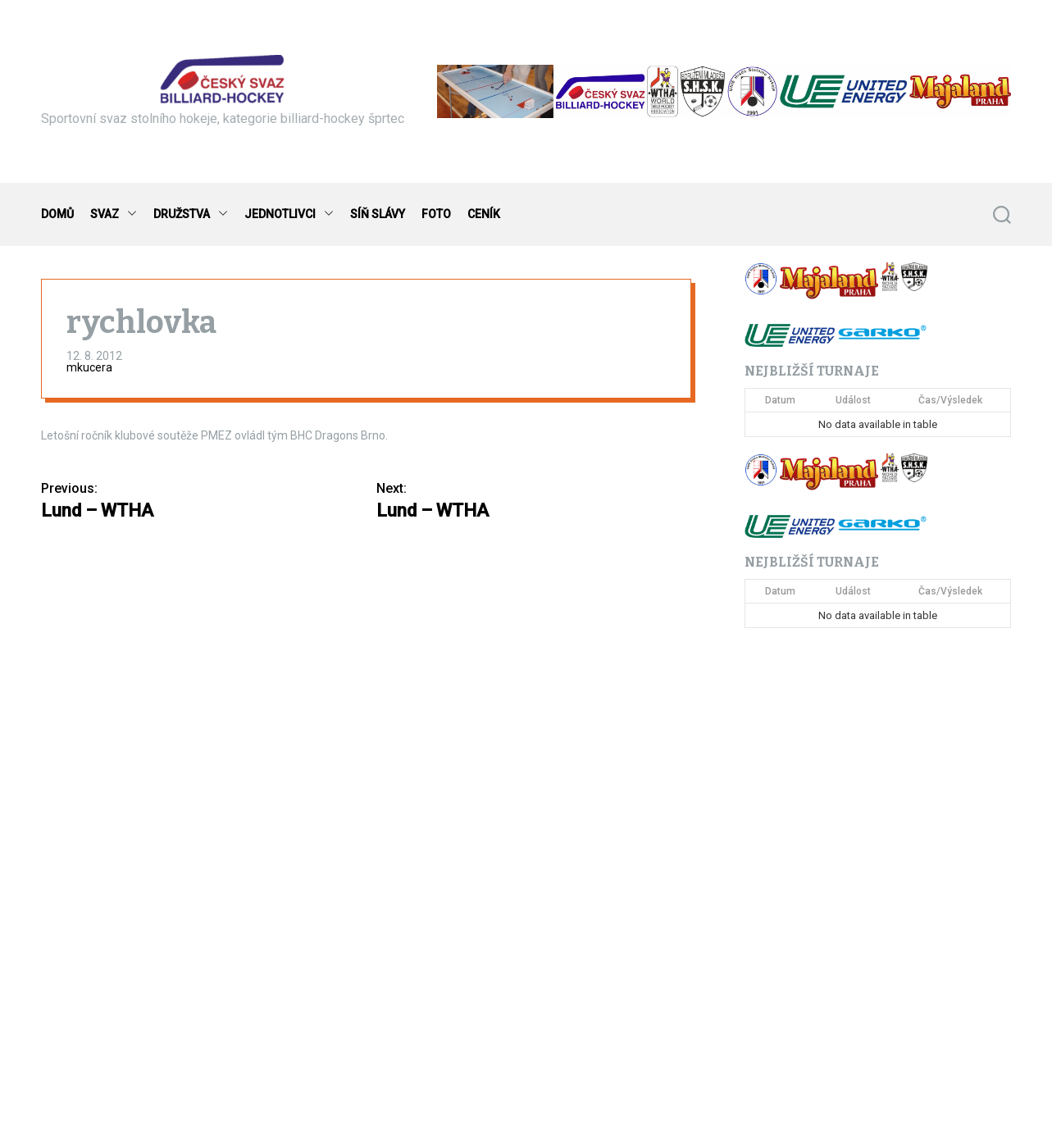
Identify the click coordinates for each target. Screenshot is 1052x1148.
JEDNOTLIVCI (289, 214)
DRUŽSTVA (190, 214)
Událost (853, 400)
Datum (780, 400)
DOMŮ (57, 214)
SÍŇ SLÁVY (377, 214)
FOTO (436, 214)
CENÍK (483, 214)
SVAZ (113, 214)
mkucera (89, 367)
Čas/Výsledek (950, 400)
